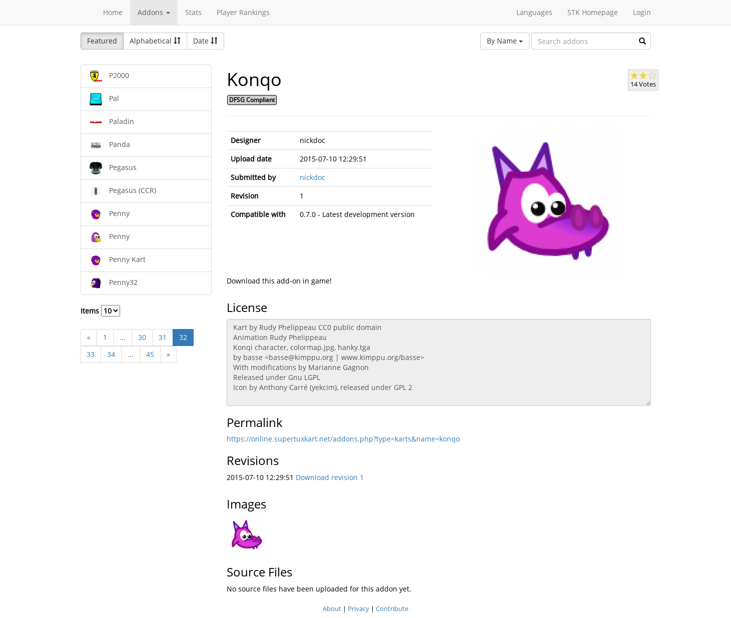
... (123, 337)
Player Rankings (243, 12)
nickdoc (312, 177)
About (332, 608)
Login (642, 12)
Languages (534, 12)
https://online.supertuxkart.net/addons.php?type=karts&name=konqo (343, 439)
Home (113, 12)
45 (150, 354)
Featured (102, 41)
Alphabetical (155, 41)
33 (91, 354)
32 (183, 337)
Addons (154, 12)
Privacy (358, 608)
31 (163, 337)
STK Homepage (592, 12)
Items (100, 310)
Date (205, 41)
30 (142, 337)
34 (111, 354)
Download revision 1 (330, 477)
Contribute (392, 608)
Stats (193, 12)
